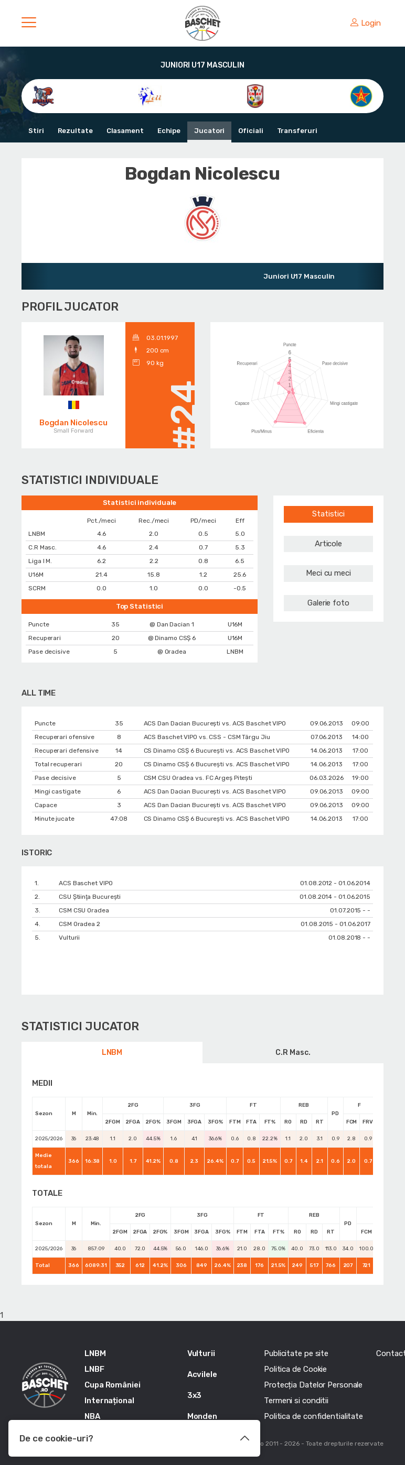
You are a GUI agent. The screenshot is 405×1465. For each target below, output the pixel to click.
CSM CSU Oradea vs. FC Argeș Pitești (198, 777)
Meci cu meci (328, 573)
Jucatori (209, 131)
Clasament (125, 131)
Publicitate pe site (296, 1353)
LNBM (112, 1052)
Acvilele (202, 1374)
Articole (328, 543)
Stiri (36, 131)
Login (365, 23)
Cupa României (112, 1385)
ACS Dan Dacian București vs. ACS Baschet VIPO (215, 723)
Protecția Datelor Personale (313, 1385)
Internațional (109, 1400)
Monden (202, 1416)
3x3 (194, 1395)
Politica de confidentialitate (313, 1416)
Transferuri (297, 131)
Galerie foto (328, 603)
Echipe (168, 131)
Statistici (328, 514)
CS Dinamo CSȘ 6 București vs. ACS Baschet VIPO (217, 750)
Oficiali (250, 131)
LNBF (94, 1369)
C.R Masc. (292, 1052)
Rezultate (75, 131)
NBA (92, 1416)
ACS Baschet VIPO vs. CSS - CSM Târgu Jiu (207, 737)
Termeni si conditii (296, 1400)
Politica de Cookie (295, 1369)
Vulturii (201, 1353)
